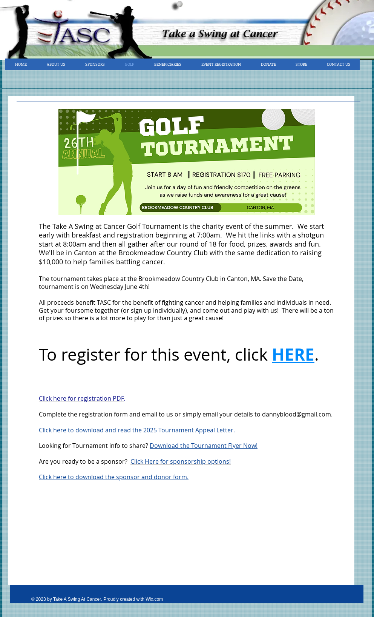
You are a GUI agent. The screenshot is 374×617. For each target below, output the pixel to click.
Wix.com (154, 599)
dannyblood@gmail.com (296, 414)
